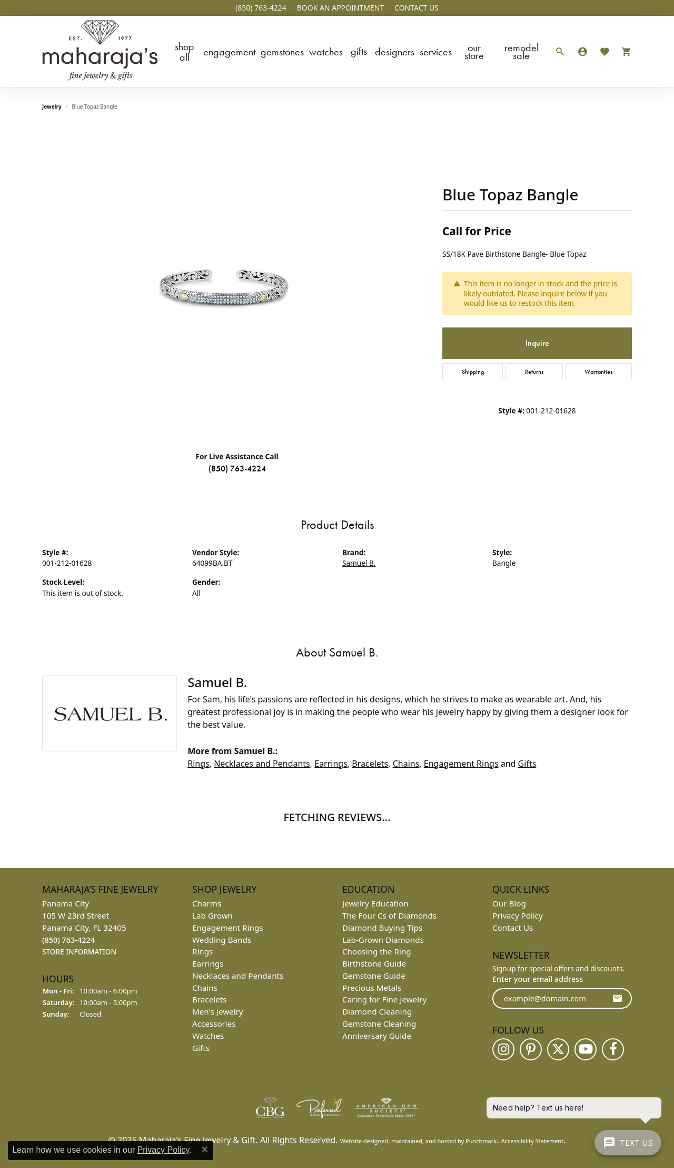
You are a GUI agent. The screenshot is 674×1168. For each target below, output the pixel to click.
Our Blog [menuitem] (509, 903)
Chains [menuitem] (204, 987)
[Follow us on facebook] (613, 1049)
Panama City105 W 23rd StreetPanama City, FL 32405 (84, 927)
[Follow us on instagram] (503, 1049)
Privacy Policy (163, 1149)
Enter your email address (537, 978)
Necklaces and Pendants (262, 763)
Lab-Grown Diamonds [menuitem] (383, 939)
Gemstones (282, 52)
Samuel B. (358, 563)
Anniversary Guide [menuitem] (376, 1035)
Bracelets (370, 763)
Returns (534, 372)
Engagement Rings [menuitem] (227, 927)
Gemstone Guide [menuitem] (373, 975)
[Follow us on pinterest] (531, 1049)
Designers (394, 52)
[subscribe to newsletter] (617, 998)
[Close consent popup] (205, 1149)
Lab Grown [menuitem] (212, 915)
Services (436, 52)
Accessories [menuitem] (214, 1023)
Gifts (359, 51)
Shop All (184, 52)
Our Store (474, 51)
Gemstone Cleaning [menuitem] (379, 1023)
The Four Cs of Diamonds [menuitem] (389, 915)
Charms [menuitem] (206, 903)
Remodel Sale (521, 51)
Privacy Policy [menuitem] (517, 915)
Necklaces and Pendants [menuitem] (237, 975)
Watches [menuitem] (208, 1035)
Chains (406, 763)
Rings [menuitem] (202, 951)
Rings (198, 763)
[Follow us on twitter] (558, 1049)
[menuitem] (270, 1107)
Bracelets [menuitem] (209, 999)
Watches (326, 52)
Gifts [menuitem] (201, 1047)
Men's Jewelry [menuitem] (217, 1011)
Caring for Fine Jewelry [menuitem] (384, 999)
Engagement (229, 52)
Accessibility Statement (532, 1140)
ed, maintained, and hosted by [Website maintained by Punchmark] (423, 1140)
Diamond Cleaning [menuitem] (377, 1011)
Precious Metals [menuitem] (371, 987)
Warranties (598, 372)
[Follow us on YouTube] (585, 1049)
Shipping (473, 372)
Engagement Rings (461, 763)
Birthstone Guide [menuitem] (374, 963)
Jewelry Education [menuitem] (375, 903)
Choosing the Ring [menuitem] (376, 951)
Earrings (331, 763)
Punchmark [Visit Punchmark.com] (481, 1140)
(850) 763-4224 (237, 468)
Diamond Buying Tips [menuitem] (382, 927)
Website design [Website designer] (361, 1140)
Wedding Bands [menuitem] (221, 939)
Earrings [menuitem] (207, 963)
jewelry (52, 106)
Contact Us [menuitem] (512, 927)
